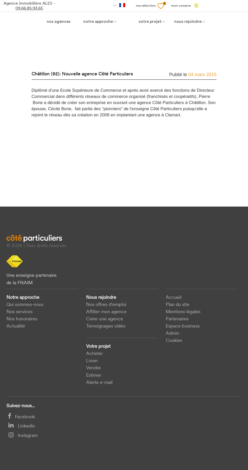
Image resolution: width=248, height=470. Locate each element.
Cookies (174, 340)
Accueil (173, 297)
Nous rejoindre (101, 297)
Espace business (183, 326)
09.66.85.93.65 (29, 8)
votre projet (150, 22)
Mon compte (185, 5)
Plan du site (177, 304)
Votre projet (98, 346)
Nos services (19, 312)
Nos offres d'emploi (106, 304)
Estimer (93, 375)
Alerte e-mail (99, 382)
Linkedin (21, 426)
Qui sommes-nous (24, 304)
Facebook (21, 417)
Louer (92, 361)
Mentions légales (183, 312)
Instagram (23, 435)
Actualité (15, 326)
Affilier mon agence (106, 312)
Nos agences (58, 22)
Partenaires (177, 319)
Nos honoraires (21, 319)
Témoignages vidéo (105, 326)
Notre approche (98, 22)
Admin (172, 333)
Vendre (93, 368)
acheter (94, 353)
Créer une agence (104, 319)
